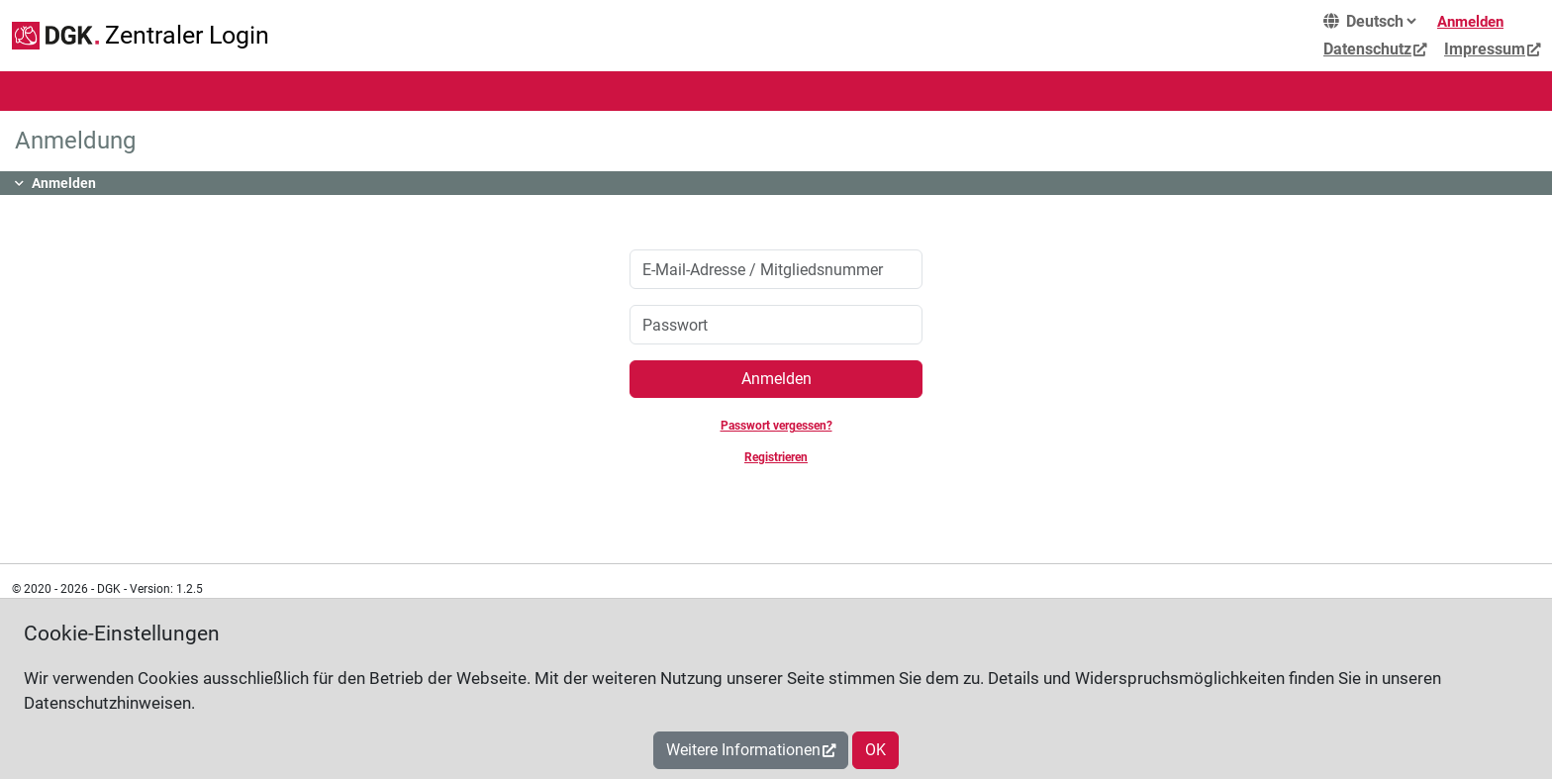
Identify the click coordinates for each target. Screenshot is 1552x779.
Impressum (1484, 49)
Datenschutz (1367, 49)
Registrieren (776, 457)
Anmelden (1470, 22)
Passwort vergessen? (776, 426)
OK (875, 749)
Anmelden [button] (64, 183)
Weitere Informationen (743, 749)
